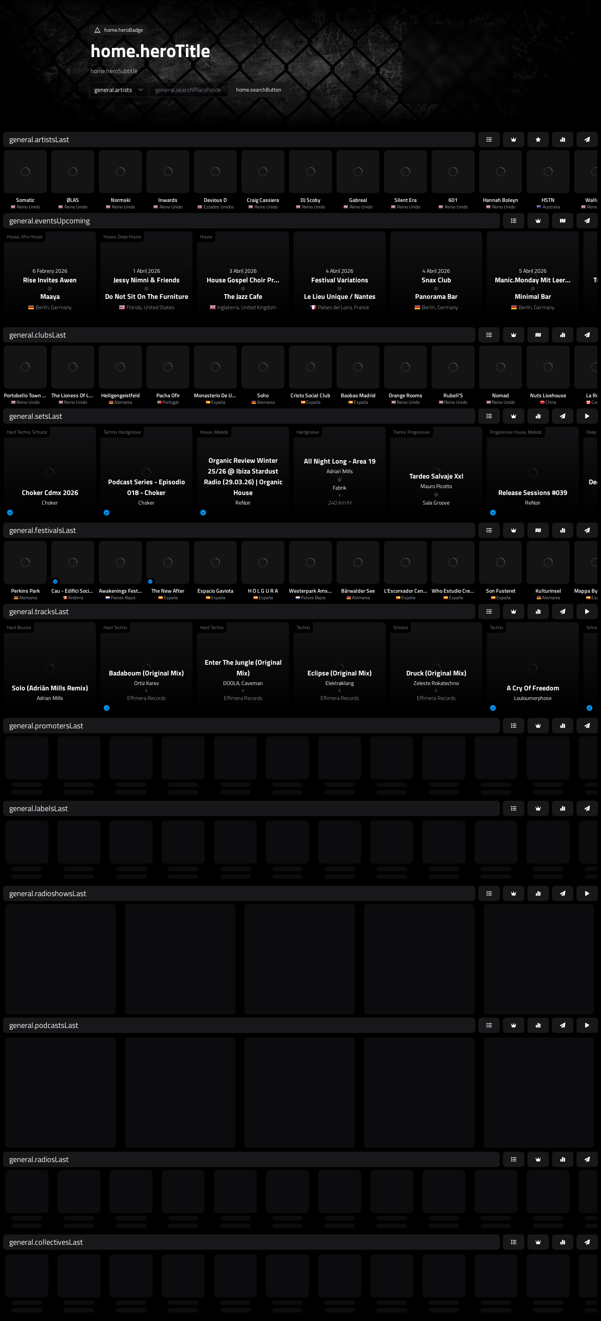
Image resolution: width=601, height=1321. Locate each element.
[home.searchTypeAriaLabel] (118, 89)
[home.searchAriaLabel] (188, 89)
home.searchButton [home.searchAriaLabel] (258, 89)
